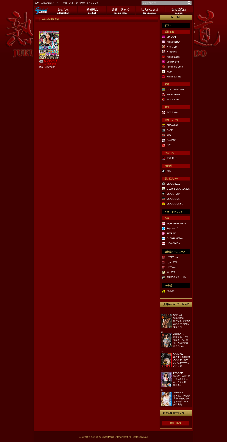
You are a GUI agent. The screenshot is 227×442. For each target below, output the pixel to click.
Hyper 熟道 (172, 262)
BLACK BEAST (174, 184)
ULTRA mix (172, 267)
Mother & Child (174, 77)
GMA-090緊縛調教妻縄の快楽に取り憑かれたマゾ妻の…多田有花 (181, 321)
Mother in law (173, 42)
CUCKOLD (172, 158)
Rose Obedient (174, 94)
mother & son (173, 57)
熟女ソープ (172, 228)
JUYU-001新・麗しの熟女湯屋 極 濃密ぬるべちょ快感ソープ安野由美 (181, 398)
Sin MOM (171, 37)
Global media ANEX (176, 89)
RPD (169, 145)
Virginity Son (173, 62)
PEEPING (171, 233)
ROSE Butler (173, 99)
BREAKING (172, 125)
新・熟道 (171, 272)
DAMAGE (171, 140)
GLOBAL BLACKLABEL (178, 189)
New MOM (172, 47)
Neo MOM (172, 52)
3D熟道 (170, 291)
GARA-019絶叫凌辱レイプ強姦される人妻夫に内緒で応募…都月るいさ (181, 340)
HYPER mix (172, 257)
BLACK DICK (173, 199)
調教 (169, 135)
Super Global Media (176, 223)
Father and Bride (175, 67)
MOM (169, 72)
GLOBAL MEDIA (175, 238)
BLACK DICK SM (175, 204)
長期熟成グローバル (176, 277)
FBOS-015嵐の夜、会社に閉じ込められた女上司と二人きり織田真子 (181, 379)
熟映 (169, 171)
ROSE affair (172, 112)
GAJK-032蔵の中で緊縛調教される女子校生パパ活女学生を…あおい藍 (181, 360)
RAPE (170, 130)
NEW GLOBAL (174, 243)
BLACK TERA (173, 194)
